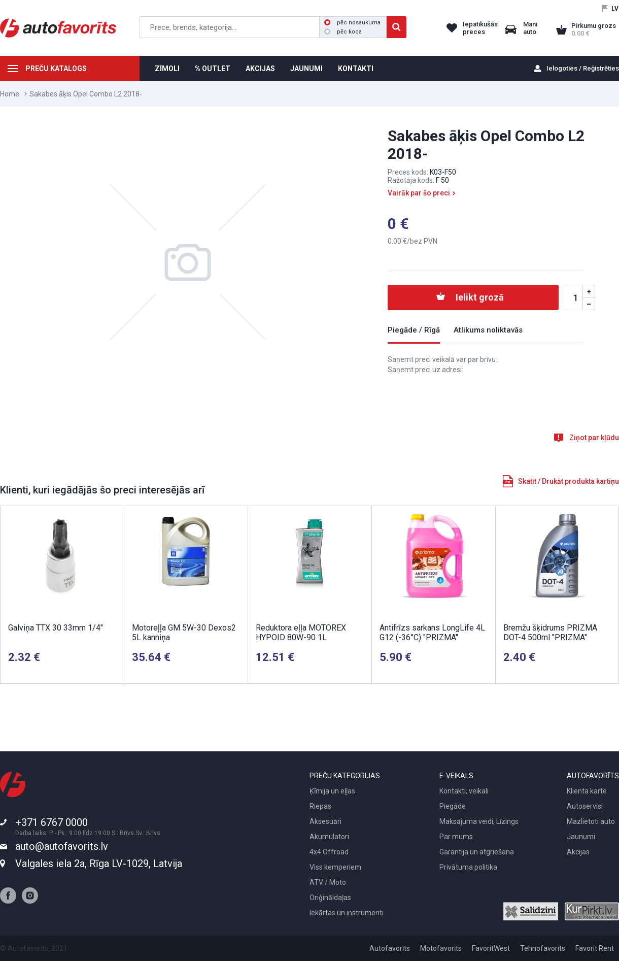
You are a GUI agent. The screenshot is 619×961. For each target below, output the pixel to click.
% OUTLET (212, 68)
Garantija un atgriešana (476, 852)
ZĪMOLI (167, 68)
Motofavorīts (441, 948)
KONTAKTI (355, 68)
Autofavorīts (389, 948)
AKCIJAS (260, 68)
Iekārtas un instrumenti (347, 913)
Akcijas (578, 852)
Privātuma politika (468, 867)
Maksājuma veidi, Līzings (479, 821)
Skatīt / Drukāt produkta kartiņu (568, 481)
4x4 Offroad (329, 852)
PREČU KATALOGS (56, 68)
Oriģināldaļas (330, 897)
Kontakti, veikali (464, 791)
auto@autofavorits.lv (61, 846)
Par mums (456, 837)
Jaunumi (581, 837)
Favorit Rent (594, 948)
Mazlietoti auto (591, 821)
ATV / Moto (328, 882)
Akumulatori (329, 837)
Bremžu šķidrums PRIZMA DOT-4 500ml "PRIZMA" (550, 632)
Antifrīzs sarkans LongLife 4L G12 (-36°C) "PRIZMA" (432, 632)
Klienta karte (587, 791)
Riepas (320, 806)
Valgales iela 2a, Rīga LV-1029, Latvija (98, 863)
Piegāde (452, 806)
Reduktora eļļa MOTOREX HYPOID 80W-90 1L (301, 632)
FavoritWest (491, 948)
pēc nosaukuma (352, 22)
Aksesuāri (325, 821)
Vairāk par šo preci (419, 193)
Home (9, 94)
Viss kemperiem (335, 867)
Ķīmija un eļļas (332, 791)
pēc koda (343, 31)
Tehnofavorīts (542, 948)
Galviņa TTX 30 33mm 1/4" (55, 628)
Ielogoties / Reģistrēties (582, 68)
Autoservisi (585, 806)
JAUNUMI (306, 68)
